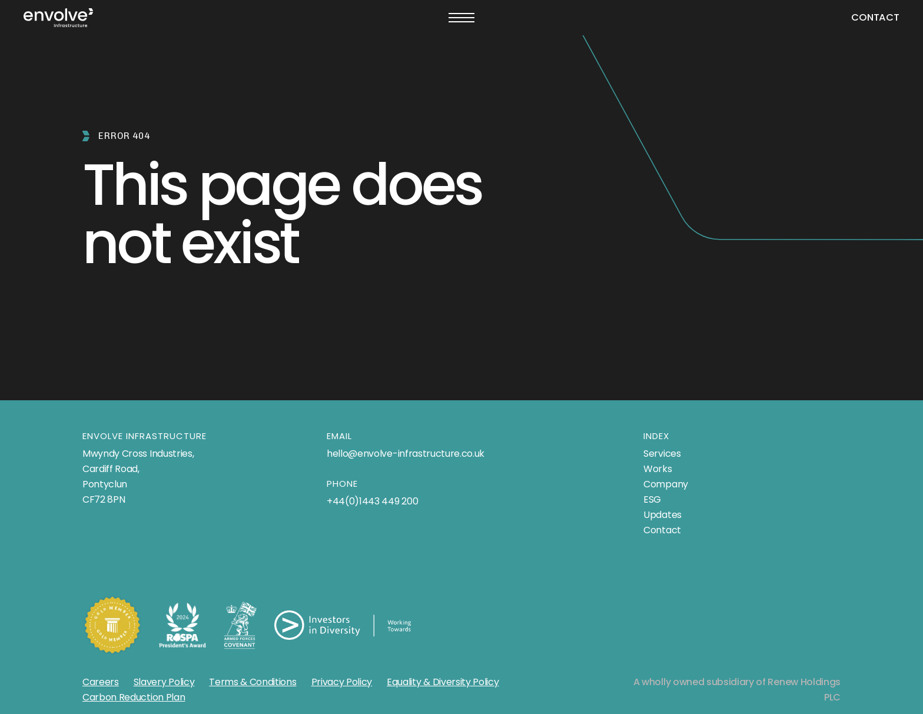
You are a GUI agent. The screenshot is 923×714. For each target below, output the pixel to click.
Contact (875, 17)
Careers (100, 682)
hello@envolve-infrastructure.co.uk (405, 453)
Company (665, 484)
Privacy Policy (342, 682)
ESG (652, 499)
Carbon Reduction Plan (133, 697)
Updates (662, 515)
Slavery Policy (164, 682)
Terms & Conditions (252, 682)
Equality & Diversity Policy (443, 682)
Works (657, 469)
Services (661, 453)
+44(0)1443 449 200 (372, 501)
